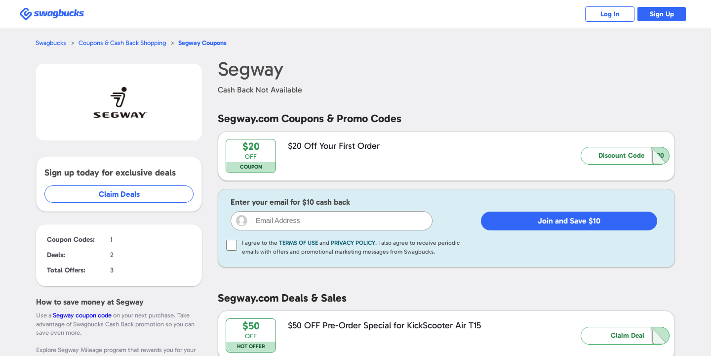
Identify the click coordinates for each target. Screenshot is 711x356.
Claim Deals (119, 194)
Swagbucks (51, 42)
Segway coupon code (82, 315)
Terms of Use (298, 242)
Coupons (202, 42)
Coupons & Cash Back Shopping (122, 42)
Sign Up (662, 14)
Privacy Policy (353, 242)
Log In (610, 14)
